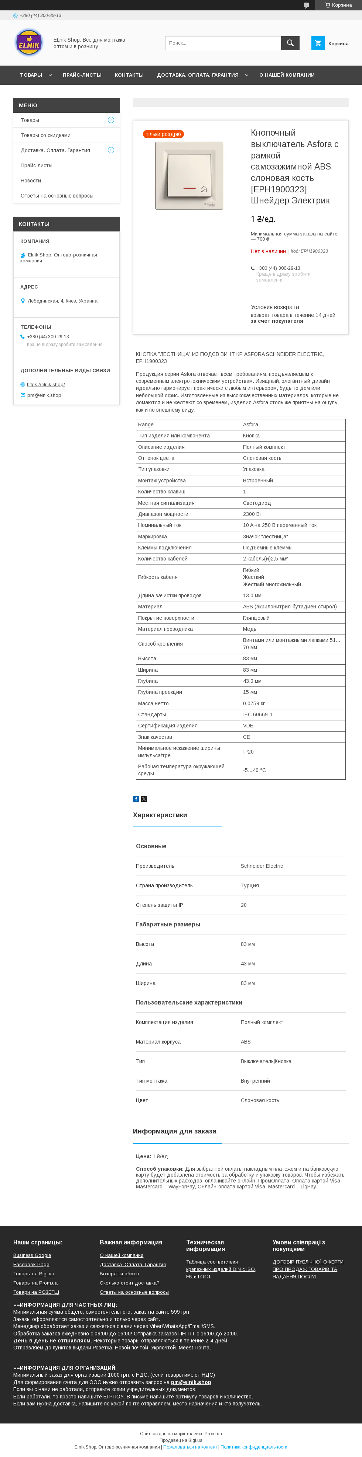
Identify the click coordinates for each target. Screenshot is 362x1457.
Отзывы (71, 94)
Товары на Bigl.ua (33, 1273)
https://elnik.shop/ (46, 384)
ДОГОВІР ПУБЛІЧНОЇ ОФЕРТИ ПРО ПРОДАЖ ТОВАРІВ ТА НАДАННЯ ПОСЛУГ (308, 1269)
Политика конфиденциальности (254, 1447)
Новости (33, 94)
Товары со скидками (46, 135)
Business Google (32, 1255)
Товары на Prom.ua (35, 1283)
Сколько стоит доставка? (130, 1283)
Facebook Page (31, 1264)
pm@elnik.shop (44, 395)
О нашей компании (287, 75)
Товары (31, 75)
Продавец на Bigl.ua (181, 1440)
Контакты (129, 75)
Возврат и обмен (119, 1273)
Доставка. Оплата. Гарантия (198, 75)
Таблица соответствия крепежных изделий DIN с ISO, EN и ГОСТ (221, 1269)
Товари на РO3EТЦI (36, 1292)
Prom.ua (213, 1433)
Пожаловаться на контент (190, 1447)
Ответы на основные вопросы (143, 94)
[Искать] (290, 43)
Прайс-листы (82, 75)
